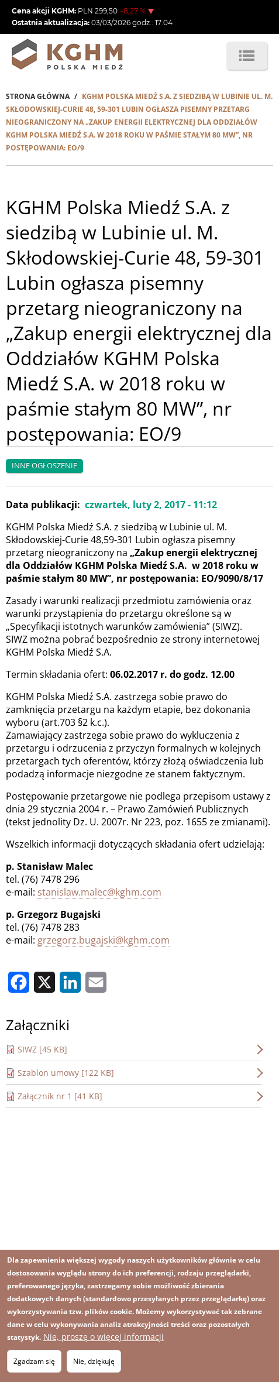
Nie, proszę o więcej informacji (103, 1336)
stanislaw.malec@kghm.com (99, 892)
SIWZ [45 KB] (42, 1049)
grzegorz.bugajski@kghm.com (103, 940)
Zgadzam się (34, 1361)
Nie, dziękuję (94, 1361)
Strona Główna (38, 96)
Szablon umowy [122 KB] (66, 1072)
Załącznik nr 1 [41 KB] (60, 1096)
